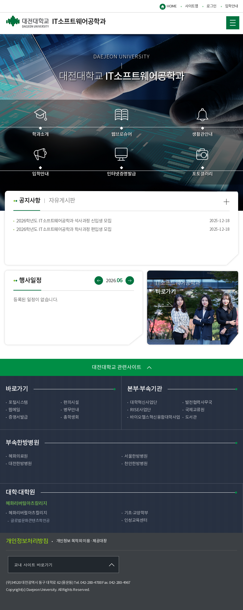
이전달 (98, 280)
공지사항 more (227, 202)
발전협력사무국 (198, 402)
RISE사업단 (140, 410)
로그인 (212, 6)
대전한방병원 (20, 463)
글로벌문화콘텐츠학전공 (30, 521)
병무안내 (71, 410)
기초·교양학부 (136, 513)
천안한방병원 (135, 463)
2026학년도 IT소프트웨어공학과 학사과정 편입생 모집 (66, 229)
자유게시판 (64, 200)
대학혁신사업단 (143, 402)
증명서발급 (18, 417)
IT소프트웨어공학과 (56, 22)
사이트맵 (191, 6)
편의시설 (71, 402)
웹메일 (14, 410)
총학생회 (71, 417)
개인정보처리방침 (27, 542)
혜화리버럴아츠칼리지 (28, 513)
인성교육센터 (135, 520)
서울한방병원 (135, 456)
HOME (171, 6)
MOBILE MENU (230, 21)
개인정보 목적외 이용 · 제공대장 (81, 541)
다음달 (129, 280)
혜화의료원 (18, 456)
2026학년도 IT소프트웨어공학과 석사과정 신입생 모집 (66, 221)
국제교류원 (195, 410)
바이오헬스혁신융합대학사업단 (155, 420)
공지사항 (30, 200)
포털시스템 (18, 402)
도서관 (191, 417)
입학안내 (231, 6)
